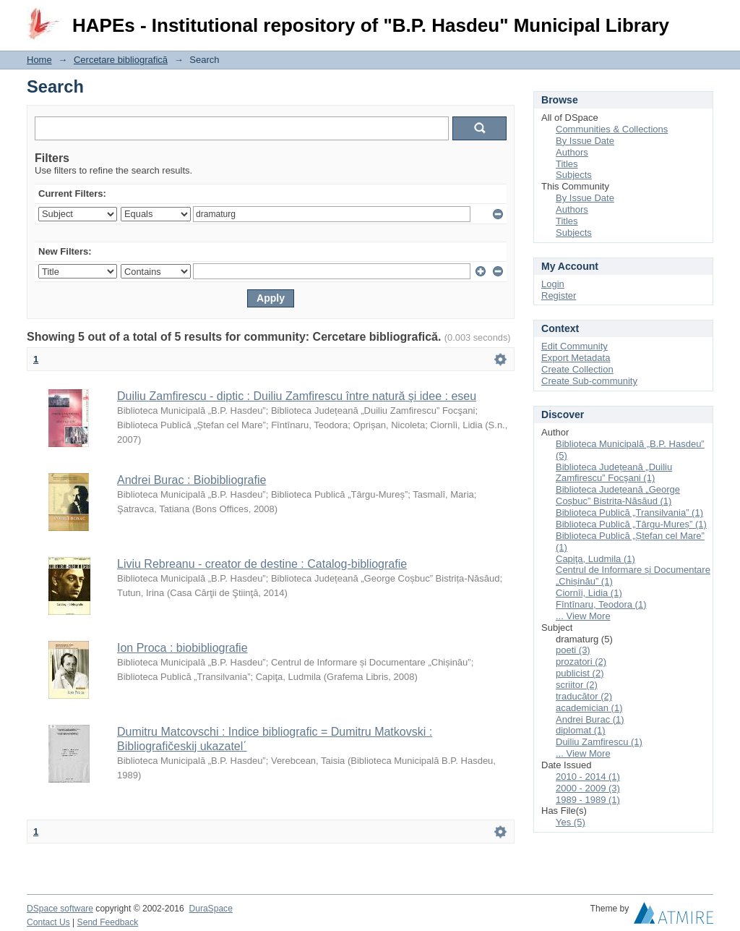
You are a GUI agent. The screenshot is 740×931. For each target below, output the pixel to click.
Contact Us (48, 922)
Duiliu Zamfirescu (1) (599, 741)
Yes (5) (570, 822)
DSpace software (60, 909)
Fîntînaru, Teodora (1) (601, 604)
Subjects (574, 174)
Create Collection (577, 369)
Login (701, 17)
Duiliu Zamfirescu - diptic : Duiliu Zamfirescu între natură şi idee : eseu (296, 396)
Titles (567, 163)
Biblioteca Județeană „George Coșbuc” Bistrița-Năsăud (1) (618, 495)
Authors (572, 152)
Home (39, 59)
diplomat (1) (581, 730)
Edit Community (574, 346)
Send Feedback (108, 922)
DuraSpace (210, 909)
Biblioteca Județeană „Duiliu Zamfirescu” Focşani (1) (614, 473)
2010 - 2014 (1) (588, 776)
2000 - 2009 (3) (588, 788)
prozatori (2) (581, 661)
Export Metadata (575, 357)
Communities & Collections (612, 129)
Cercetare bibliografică (121, 59)
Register (558, 295)
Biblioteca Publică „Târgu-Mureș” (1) (631, 524)
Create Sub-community (589, 380)
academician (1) (589, 707)
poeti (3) (573, 650)
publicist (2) (579, 673)
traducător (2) (584, 696)
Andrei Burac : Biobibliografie (191, 480)
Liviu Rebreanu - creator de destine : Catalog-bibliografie (262, 564)
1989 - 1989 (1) (588, 799)
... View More (583, 616)
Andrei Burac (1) (590, 719)
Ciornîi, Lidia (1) (589, 592)
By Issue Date (585, 140)
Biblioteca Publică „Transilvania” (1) (629, 512)
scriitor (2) (577, 684)
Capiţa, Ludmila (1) (595, 558)
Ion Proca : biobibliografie (182, 648)
